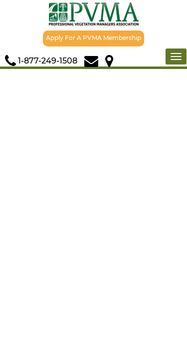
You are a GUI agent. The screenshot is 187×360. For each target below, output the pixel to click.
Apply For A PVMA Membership (93, 38)
